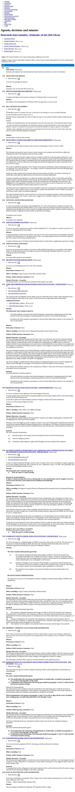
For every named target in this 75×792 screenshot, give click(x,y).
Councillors (7, 21)
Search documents (9, 17)
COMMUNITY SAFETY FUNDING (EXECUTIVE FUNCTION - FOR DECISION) (36, 536)
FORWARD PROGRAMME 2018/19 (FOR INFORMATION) (29, 738)
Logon (6, 26)
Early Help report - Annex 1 (21, 303)
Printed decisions (13, 48)
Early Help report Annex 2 (20, 306)
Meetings (7, 13)
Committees (7, 3)
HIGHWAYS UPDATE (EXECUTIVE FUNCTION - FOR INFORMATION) (34, 387)
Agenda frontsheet (13, 41)
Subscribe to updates (10, 19)
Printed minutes (12, 51)
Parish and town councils (11, 16)
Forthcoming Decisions (11, 9)
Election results (8, 6)
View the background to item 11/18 (18, 457)
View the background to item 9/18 (18, 291)
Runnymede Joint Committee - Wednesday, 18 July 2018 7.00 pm (30, 35)
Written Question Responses (16, 46)
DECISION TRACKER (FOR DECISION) (23, 260)
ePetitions (7, 8)
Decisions (7, 4)
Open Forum (14, 69)
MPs (5, 22)
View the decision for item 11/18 (17, 459)
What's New (7, 24)
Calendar (6, 1)
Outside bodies (8, 14)
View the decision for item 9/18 (17, 293)
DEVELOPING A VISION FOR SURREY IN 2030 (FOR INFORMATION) (33, 140)
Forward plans (8, 11)
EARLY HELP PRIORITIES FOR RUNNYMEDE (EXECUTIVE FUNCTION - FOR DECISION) (39, 285)
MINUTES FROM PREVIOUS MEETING (23, 91)
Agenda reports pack (10, 43)
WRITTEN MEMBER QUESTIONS (21, 222)
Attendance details (9, 38)
